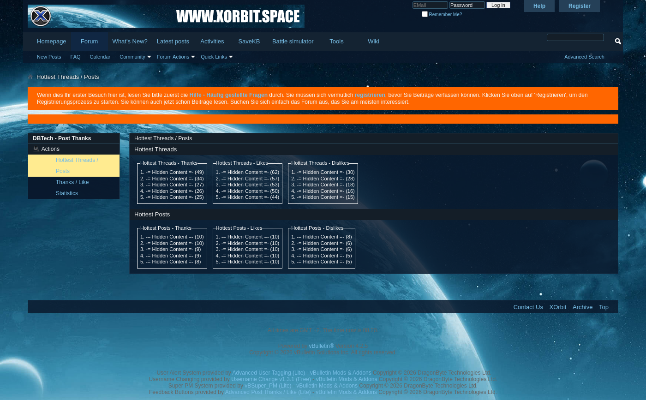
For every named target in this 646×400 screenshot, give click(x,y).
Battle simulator (293, 41)
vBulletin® (321, 346)
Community (132, 57)
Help (539, 6)
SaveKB (249, 41)
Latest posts (173, 41)
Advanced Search (584, 57)
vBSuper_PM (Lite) (268, 385)
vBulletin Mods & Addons (340, 373)
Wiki (373, 41)
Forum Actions (173, 57)
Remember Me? (442, 14)
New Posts (49, 57)
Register (579, 6)
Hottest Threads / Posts (77, 165)
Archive (582, 307)
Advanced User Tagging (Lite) (268, 373)
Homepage (51, 41)
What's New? (130, 41)
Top (604, 307)
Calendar (100, 57)
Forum (89, 41)
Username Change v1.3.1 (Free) (271, 379)
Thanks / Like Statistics (72, 188)
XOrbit (558, 307)
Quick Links (214, 57)
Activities (212, 41)
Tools (336, 41)
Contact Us (528, 307)
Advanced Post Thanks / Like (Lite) (268, 392)
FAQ (76, 57)
